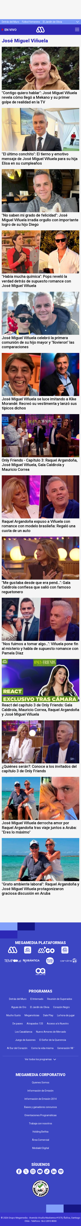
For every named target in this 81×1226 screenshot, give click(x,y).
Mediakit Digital (40, 1148)
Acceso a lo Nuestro (58, 1023)
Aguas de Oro (18, 1007)
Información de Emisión (40, 1090)
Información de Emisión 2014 (41, 1098)
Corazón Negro (61, 1007)
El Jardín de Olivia (52, 21)
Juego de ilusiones (25, 1040)
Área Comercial (40, 1139)
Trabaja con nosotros (40, 1123)
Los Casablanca (23, 1031)
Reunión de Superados (59, 999)
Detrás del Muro (10, 21)
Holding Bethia (40, 1131)
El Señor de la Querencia (52, 1040)
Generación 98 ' (65, 1048)
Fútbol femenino (31, 21)
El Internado (36, 999)
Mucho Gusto (13, 1015)
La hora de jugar (66, 1015)
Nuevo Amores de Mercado (51, 1031)
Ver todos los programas (40, 1059)
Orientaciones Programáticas (40, 1115)
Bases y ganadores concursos (40, 1107)
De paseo (18, 1023)
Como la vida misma (42, 1048)
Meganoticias (32, 1015)
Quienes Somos (40, 1082)
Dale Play (48, 1015)
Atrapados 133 (35, 1023)
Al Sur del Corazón (17, 1048)
